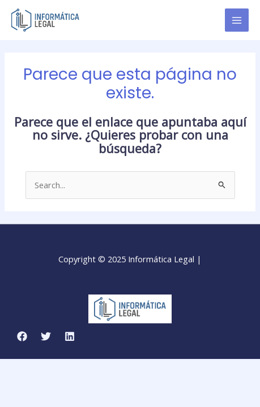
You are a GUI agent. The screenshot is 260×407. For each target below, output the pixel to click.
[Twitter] (46, 336)
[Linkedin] (70, 336)
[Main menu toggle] (237, 20)
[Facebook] (22, 336)
